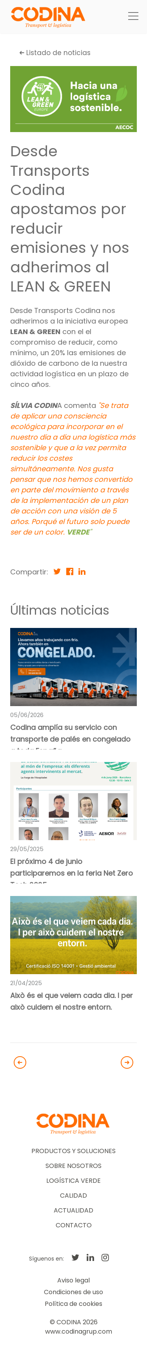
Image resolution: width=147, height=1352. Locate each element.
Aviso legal (73, 1280)
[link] (73, 689)
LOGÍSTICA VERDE (73, 1180)
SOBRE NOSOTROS (73, 1165)
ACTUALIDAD (73, 1210)
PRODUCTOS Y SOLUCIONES (73, 1150)
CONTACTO (74, 1225)
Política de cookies (73, 1303)
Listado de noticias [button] (55, 52)
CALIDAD (73, 1195)
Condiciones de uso (73, 1292)
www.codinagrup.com (78, 1331)
